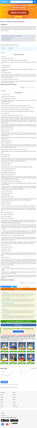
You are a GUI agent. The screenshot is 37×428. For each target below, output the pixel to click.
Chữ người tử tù (5, 309)
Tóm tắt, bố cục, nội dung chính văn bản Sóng (11, 35)
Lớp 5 (2, 401)
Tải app (15, 406)
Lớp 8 (14, 397)
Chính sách (3, 415)
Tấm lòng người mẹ (6, 314)
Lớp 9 (2, 397)
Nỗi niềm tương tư (6, 297)
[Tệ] (28, 87)
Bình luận (8, 286)
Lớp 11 (2, 394)
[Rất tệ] (26, 87)
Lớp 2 (14, 404)
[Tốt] (32, 87)
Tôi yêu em (4, 292)
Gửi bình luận (4, 382)
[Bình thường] (30, 87)
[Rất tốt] (34, 87)
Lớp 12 (14, 392)
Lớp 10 (14, 394)
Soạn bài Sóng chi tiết (6, 39)
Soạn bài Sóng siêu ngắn (7, 37)
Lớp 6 (14, 399)
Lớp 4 (14, 401)
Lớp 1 (2, 406)
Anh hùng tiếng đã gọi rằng (8, 303)
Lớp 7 (2, 399)
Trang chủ (3, 392)
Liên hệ (2, 413)
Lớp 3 (2, 404)
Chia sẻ (3, 286)
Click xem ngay (13, 337)
